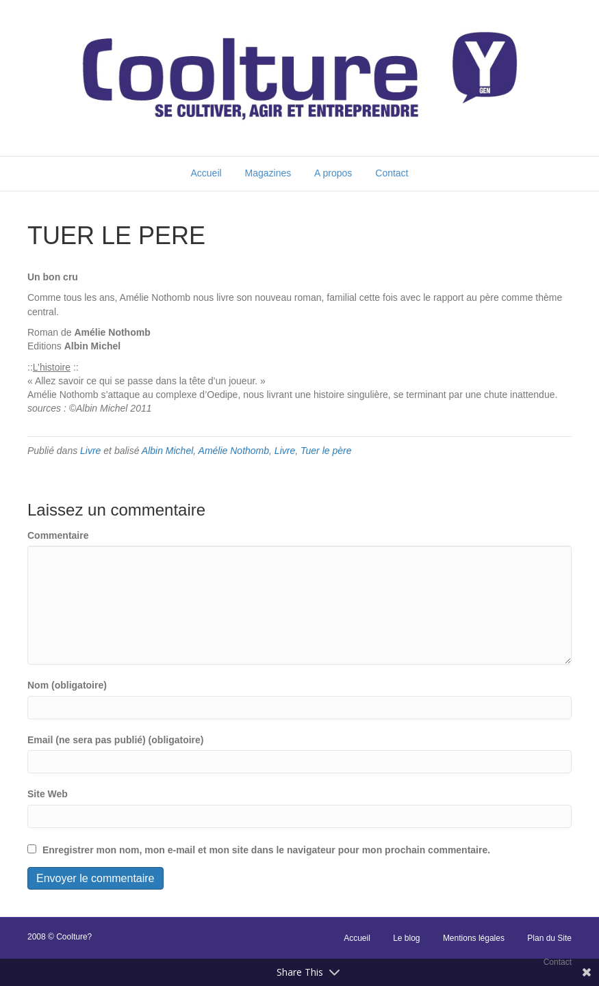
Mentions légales (474, 938)
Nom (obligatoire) (67, 685)
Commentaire (57, 535)
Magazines (268, 173)
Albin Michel (167, 450)
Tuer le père (326, 450)
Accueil (205, 173)
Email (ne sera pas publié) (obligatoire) (115, 739)
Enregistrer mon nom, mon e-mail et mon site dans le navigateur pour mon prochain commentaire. (266, 849)
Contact (391, 173)
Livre (90, 450)
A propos (333, 173)
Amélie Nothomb (234, 450)
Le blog (406, 938)
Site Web (47, 793)
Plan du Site (549, 938)
